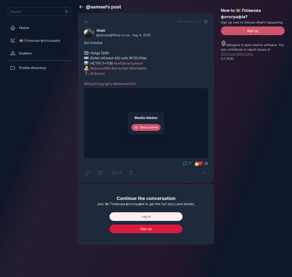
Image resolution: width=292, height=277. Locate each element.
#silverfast (119, 68)
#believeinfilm (124, 84)
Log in (146, 216)
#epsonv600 (100, 68)
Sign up (146, 229)
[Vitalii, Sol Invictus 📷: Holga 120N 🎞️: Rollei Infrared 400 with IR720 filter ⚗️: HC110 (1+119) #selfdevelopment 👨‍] (146, 98)
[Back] (81, 7)
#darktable (137, 68)
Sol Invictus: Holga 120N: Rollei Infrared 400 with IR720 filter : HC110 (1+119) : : (115, 63)
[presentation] (185, 163)
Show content (146, 127)
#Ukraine (97, 73)
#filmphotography (98, 84)
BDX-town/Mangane (237, 54)
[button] (66, 11)
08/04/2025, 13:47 (189, 21)
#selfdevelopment (128, 63)
